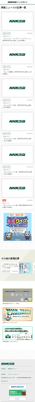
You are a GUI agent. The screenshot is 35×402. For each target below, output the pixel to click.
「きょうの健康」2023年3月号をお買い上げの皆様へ (17, 73)
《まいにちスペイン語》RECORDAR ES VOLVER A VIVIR (17, 206)
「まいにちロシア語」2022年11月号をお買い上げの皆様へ (16, 140)
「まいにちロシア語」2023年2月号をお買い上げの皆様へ (17, 106)
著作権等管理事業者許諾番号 (24, 377)
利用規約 (3, 374)
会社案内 (3, 368)
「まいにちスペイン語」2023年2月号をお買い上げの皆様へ (17, 173)
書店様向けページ (12, 368)
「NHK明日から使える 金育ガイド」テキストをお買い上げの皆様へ (10, 266)
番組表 (17, 399)
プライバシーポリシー (13, 374)
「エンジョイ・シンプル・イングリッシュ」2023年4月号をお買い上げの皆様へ (17, 39)
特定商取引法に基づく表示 (8, 377)
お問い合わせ (4, 381)
